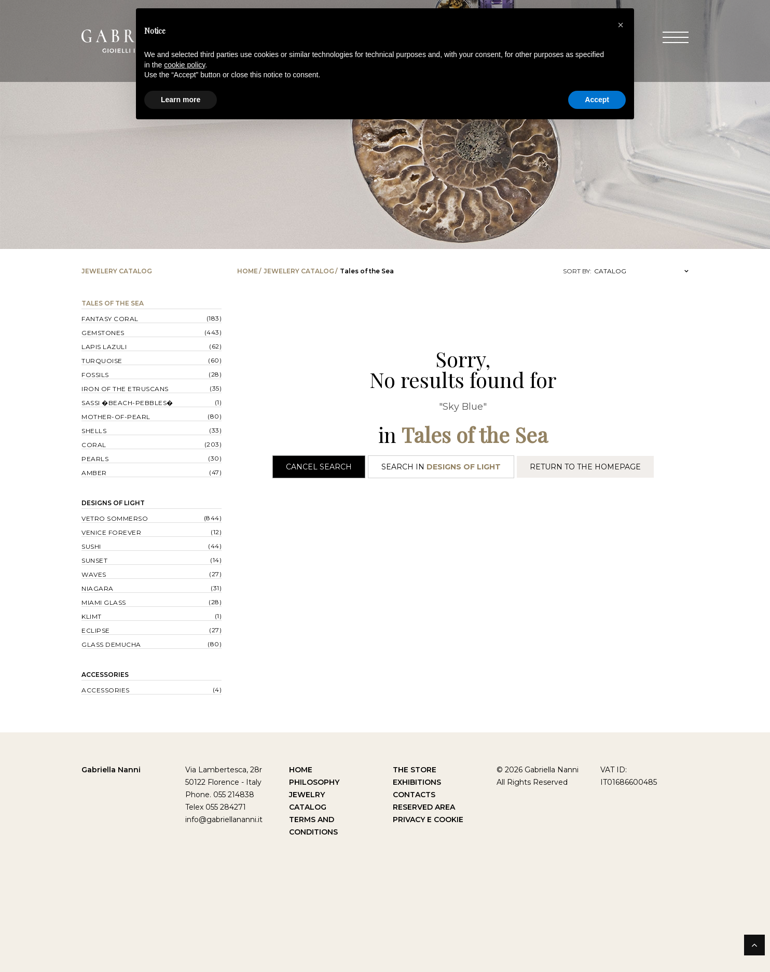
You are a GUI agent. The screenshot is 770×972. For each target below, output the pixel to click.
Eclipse (95, 630)
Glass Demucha (111, 644)
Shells (93, 431)
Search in (441, 466)
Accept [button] (597, 99)
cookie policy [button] (184, 65)
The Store (414, 769)
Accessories (105, 674)
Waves (93, 574)
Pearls (94, 459)
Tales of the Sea (112, 303)
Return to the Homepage (585, 466)
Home (247, 271)
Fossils (95, 375)
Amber (94, 473)
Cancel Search (319, 466)
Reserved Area (424, 807)
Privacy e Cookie (428, 819)
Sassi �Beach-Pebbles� (127, 403)
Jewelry (307, 794)
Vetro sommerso (114, 518)
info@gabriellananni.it (224, 819)
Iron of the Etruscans (125, 389)
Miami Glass (103, 602)
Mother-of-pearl (115, 417)
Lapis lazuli (104, 347)
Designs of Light (113, 503)
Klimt (91, 616)
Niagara (97, 588)
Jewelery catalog (299, 271)
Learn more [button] (180, 99)
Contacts (414, 794)
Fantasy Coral (110, 319)
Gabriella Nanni (111, 769)
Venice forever (111, 532)
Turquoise (101, 361)
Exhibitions (417, 782)
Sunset (94, 560)
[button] (620, 25)
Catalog (307, 807)
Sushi (91, 546)
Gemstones (103, 333)
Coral (93, 445)
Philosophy (314, 782)
